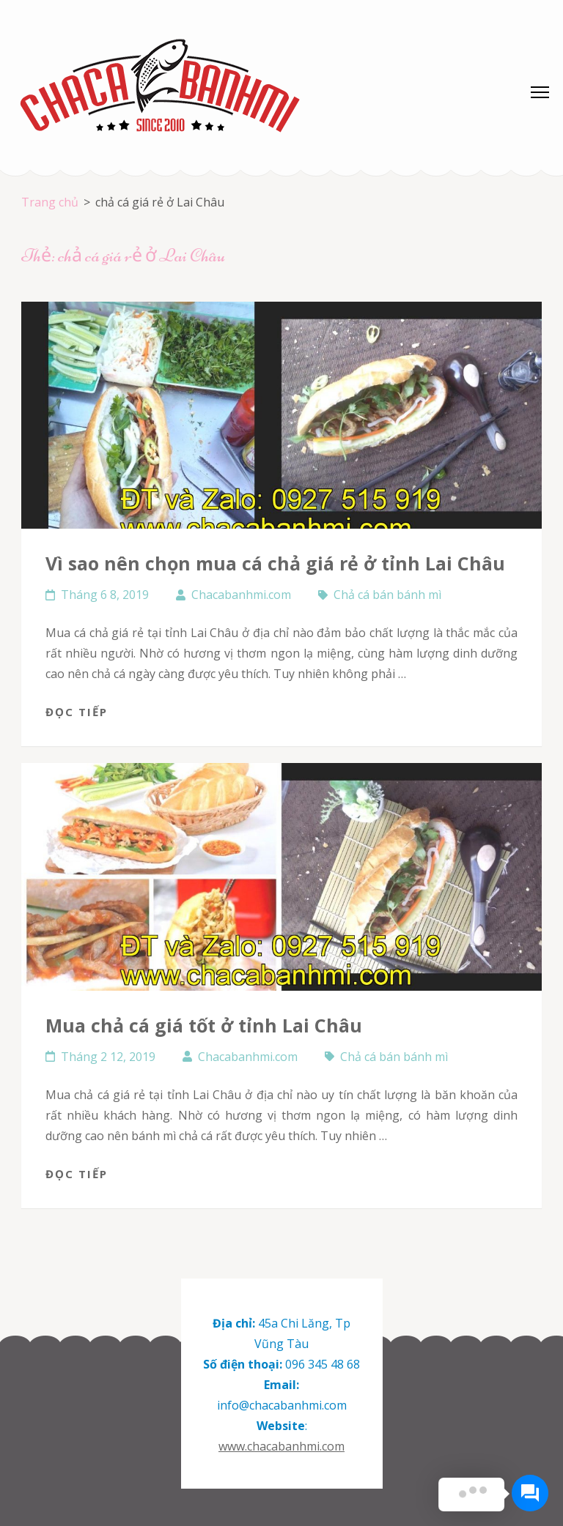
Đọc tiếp (76, 711)
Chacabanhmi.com (241, 595)
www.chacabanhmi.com (281, 1446)
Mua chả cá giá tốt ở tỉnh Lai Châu (203, 1025)
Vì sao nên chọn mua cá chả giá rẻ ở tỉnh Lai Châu (275, 563)
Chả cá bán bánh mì (387, 595)
